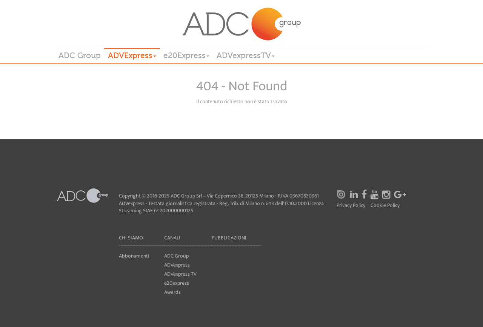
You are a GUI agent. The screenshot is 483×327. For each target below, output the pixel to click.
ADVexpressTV (246, 55)
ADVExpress (132, 55)
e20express (176, 283)
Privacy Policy (351, 206)
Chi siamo (131, 237)
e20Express (186, 55)
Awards (172, 292)
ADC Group (79, 55)
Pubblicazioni (229, 237)
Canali (172, 237)
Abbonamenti (134, 255)
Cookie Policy (385, 206)
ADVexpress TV (180, 274)
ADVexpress (177, 265)
